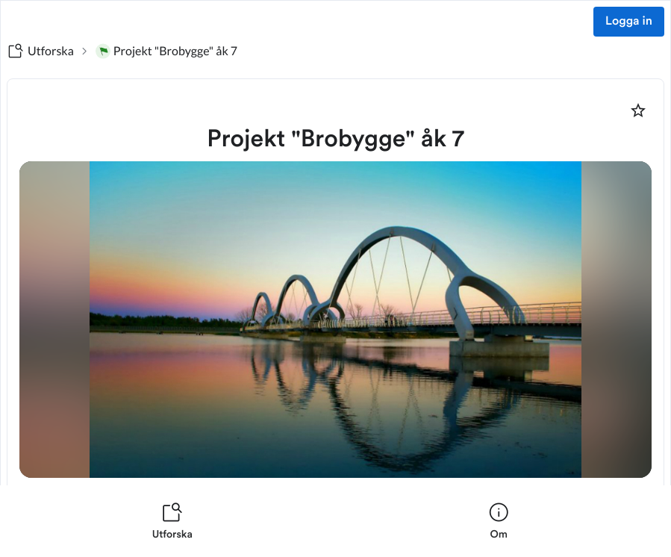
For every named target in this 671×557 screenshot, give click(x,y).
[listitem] (172, 521)
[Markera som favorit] (638, 110)
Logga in (628, 22)
